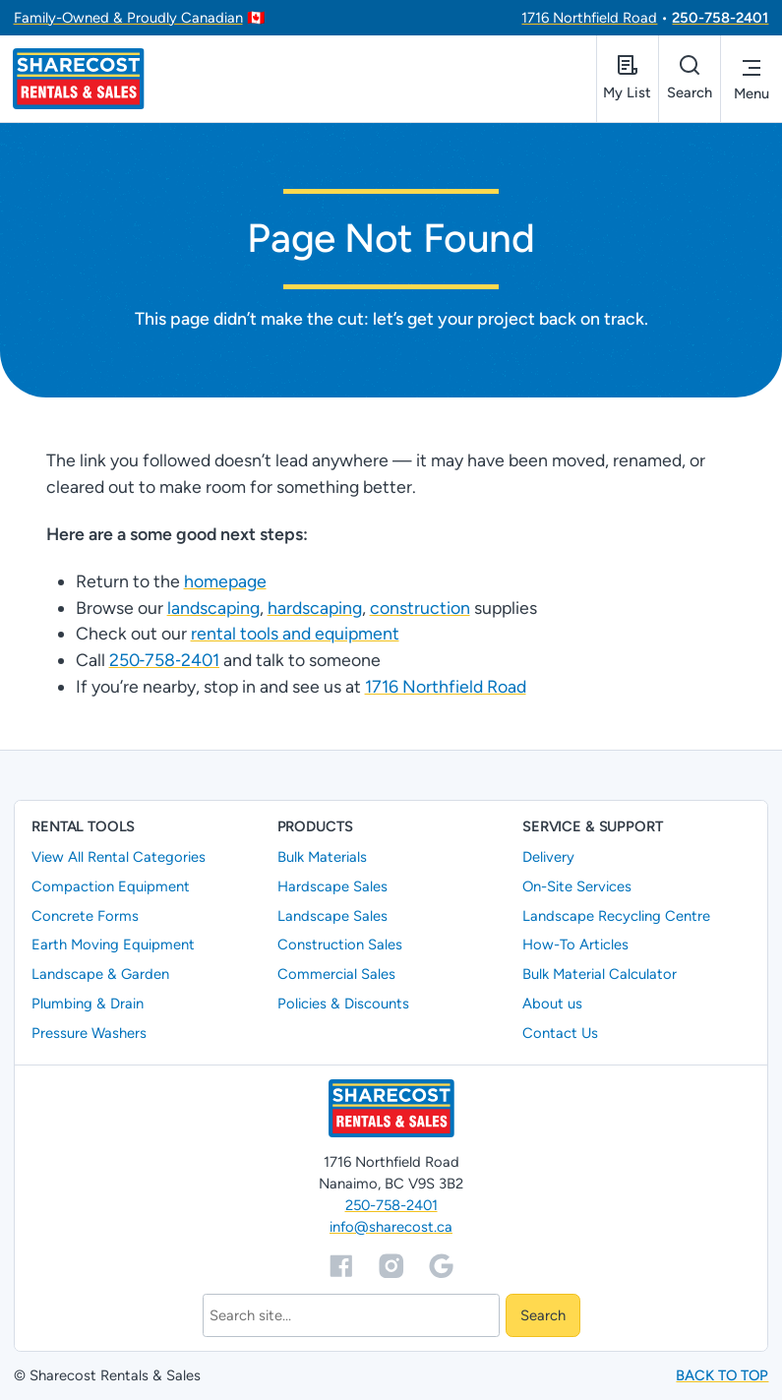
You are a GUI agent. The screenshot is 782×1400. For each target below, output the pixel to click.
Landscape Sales (332, 916)
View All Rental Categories (118, 857)
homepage (225, 581)
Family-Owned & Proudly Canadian (128, 18)
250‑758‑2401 (164, 659)
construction (420, 607)
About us (552, 1003)
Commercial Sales (336, 974)
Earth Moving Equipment (113, 945)
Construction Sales (339, 945)
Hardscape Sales (332, 886)
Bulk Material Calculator (599, 974)
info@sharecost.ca (391, 1228)
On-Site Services (577, 886)
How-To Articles (575, 945)
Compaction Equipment (110, 886)
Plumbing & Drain (87, 1003)
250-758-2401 (720, 18)
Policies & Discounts (343, 1003)
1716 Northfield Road (589, 18)
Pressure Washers (89, 1033)
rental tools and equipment (295, 634)
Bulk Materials (322, 857)
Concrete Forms (85, 916)
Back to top (722, 1375)
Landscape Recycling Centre (616, 916)
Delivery (548, 857)
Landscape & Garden (100, 974)
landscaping (213, 607)
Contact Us (560, 1033)
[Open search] (689, 79)
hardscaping (315, 607)
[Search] (351, 1316)
